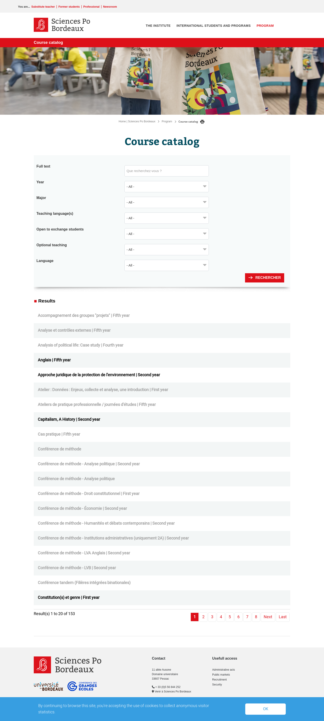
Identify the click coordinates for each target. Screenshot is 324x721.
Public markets (221, 674)
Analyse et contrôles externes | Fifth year (74, 330)
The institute (158, 25)
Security (217, 684)
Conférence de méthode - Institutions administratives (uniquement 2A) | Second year (113, 538)
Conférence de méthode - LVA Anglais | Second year (84, 553)
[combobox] (166, 186)
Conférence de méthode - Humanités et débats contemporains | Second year (106, 523)
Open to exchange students (60, 229)
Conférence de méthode (59, 449)
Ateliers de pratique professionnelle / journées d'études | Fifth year (97, 405)
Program (265, 25)
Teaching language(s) (54, 213)
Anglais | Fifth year (54, 360)
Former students (69, 6)
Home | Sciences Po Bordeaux (137, 121)
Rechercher (268, 278)
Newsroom (110, 6)
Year (40, 182)
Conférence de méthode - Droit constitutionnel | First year (89, 494)
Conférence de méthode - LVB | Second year (77, 568)
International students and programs (213, 25)
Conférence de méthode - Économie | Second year (82, 509)
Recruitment (219, 679)
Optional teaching (51, 245)
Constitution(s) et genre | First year (68, 598)
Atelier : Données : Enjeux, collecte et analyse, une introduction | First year (103, 390)
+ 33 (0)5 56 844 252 (166, 687)
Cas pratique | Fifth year (59, 434)
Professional (91, 6)
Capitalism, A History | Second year (69, 419)
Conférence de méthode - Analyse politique (76, 479)
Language (45, 261)
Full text (43, 166)
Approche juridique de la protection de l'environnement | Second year (99, 375)
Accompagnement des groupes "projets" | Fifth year (84, 316)
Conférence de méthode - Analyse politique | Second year (89, 464)
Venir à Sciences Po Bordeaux (171, 691)
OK (265, 709)
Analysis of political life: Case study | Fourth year (80, 345)
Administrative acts (223, 669)
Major (41, 198)
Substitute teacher (43, 6)
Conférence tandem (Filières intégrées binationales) (84, 583)
